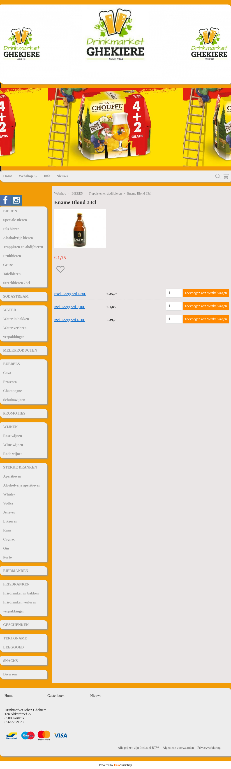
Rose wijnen (12, 436)
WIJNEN (10, 427)
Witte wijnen (13, 445)
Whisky (9, 494)
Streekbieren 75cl (16, 283)
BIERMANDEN (15, 571)
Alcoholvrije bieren (18, 238)
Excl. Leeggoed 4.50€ (70, 294)
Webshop (28, 176)
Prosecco (10, 382)
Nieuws (62, 176)
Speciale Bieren (15, 220)
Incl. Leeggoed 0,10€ (69, 307)
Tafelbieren (12, 274)
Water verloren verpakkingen (15, 332)
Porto (7, 557)
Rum (7, 530)
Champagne (12, 391)
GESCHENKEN (16, 625)
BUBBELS (11, 364)
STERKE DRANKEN (20, 467)
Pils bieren (11, 229)
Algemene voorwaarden (178, 747)
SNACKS (10, 661)
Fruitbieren (12, 256)
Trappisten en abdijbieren (23, 247)
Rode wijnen (13, 454)
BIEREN (10, 211)
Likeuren (10, 521)
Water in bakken (16, 319)
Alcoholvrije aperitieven (21, 485)
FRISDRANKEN (16, 584)
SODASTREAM (16, 296)
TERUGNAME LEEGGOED (15, 642)
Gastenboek (56, 695)
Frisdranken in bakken (21, 593)
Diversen (10, 674)
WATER (9, 310)
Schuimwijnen (14, 400)
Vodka (8, 503)
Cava (7, 373)
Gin (6, 548)
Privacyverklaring (209, 747)
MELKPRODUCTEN (20, 350)
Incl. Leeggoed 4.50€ (69, 320)
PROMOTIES (14, 413)
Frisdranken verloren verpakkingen (19, 606)
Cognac (9, 539)
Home (7, 176)
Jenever (9, 512)
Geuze (8, 265)
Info (47, 176)
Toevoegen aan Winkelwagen (206, 293)
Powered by (115, 765)
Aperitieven (12, 476)
